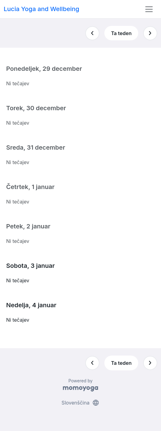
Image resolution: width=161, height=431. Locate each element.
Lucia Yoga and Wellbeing (41, 9)
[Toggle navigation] (149, 9)
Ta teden (121, 33)
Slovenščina (80, 402)
